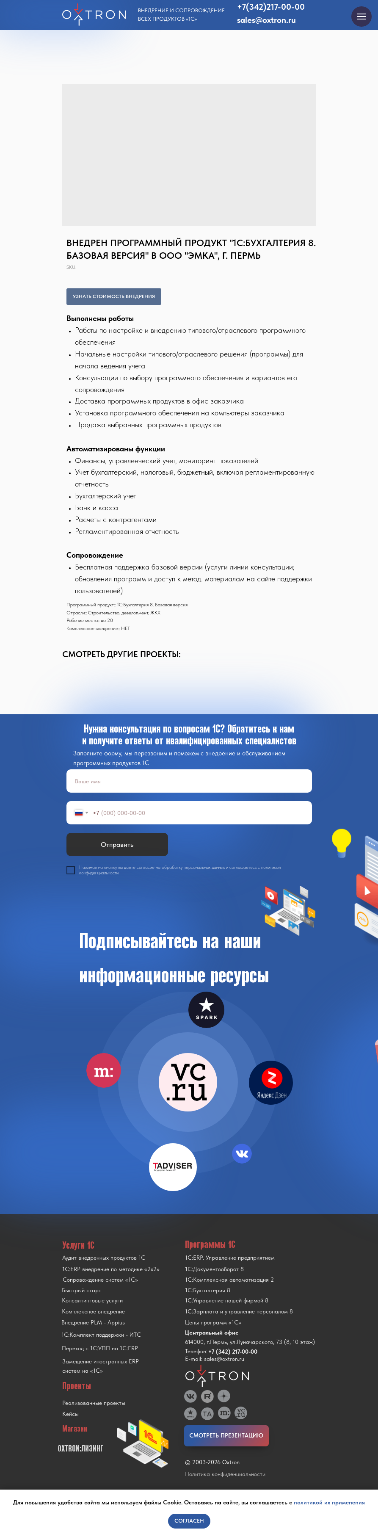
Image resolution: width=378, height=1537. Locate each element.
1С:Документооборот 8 (214, 1269)
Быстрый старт (81, 1290)
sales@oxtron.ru (266, 20)
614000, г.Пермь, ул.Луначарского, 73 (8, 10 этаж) (250, 1341)
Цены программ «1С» (213, 1322)
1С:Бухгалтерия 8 (207, 1290)
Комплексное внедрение (93, 1311)
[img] (188, 1082)
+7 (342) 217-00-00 (232, 1351)
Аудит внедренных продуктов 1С (103, 1257)
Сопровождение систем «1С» (100, 1279)
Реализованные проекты (93, 1402)
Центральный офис (211, 1332)
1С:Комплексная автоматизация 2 (229, 1279)
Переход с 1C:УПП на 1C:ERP (100, 1348)
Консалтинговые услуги (92, 1300)
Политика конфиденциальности (225, 1474)
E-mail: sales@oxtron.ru (214, 1358)
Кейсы (70, 1413)
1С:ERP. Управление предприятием (230, 1257)
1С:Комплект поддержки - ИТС (101, 1334)
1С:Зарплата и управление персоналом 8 (239, 1311)
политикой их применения (329, 1502)
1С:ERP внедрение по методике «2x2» (111, 1269)
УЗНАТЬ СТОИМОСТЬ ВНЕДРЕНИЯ (114, 296)
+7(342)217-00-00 (271, 7)
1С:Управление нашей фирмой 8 (226, 1300)
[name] (189, 781)
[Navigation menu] (361, 16)
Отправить (117, 844)
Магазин (74, 1429)
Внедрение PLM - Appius (93, 1322)
